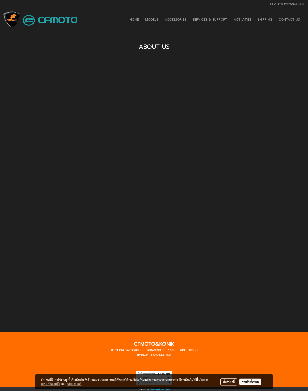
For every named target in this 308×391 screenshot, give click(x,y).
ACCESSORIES (175, 19)
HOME (134, 19)
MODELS (151, 19)
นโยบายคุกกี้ (74, 384)
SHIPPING (265, 19)
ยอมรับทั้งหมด (250, 382)
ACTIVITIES (242, 19)
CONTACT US (289, 19)
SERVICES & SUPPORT (209, 19)
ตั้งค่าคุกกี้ (229, 382)
